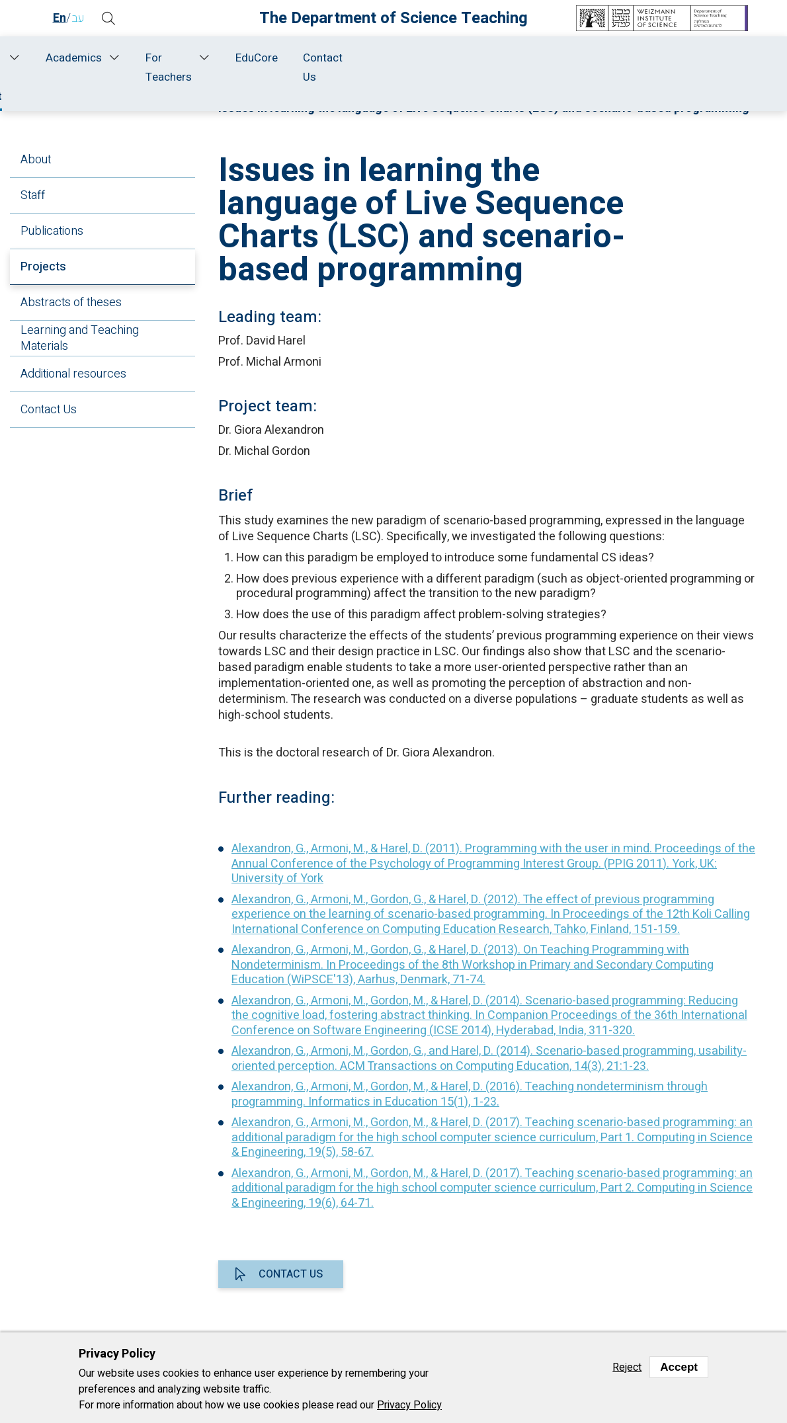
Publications (52, 231)
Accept (679, 1367)
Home (63, 57)
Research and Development (271, 67)
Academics (447, 58)
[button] (109, 18)
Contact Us (713, 67)
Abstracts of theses (71, 302)
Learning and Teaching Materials (80, 338)
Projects (43, 267)
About (36, 160)
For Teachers (542, 67)
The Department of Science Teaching (393, 18)
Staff (179, 58)
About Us (113, 67)
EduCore (647, 58)
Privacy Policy (409, 1405)
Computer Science (484, 93)
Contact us (291, 1274)
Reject (627, 1367)
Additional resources (73, 374)
